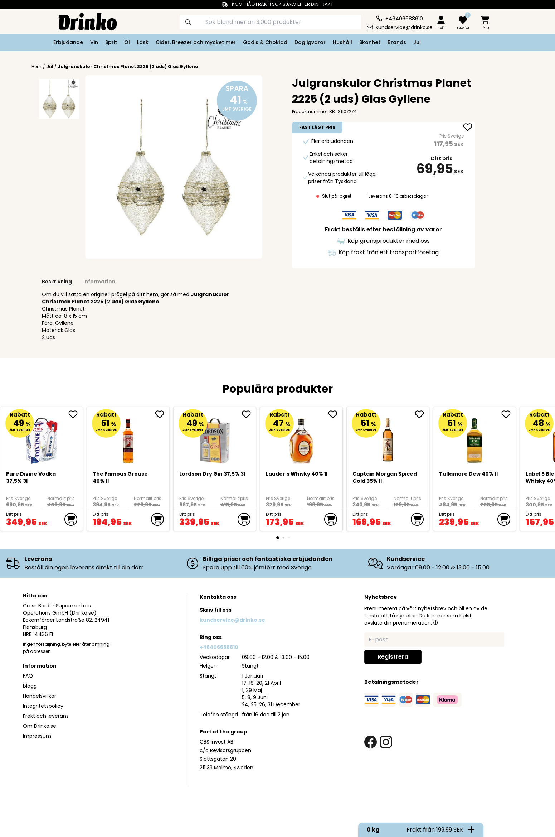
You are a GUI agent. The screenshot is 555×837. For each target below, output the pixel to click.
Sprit (111, 42)
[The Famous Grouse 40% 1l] (128, 438)
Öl (127, 42)
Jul (417, 42)
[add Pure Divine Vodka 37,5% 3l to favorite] (75, 414)
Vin (94, 42)
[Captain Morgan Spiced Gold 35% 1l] (388, 438)
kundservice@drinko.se (232, 620)
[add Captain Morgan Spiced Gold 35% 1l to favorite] (422, 414)
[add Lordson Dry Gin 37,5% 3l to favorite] (249, 414)
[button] (435, 622)
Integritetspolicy (43, 705)
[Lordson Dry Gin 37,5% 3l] (215, 438)
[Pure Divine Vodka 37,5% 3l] (42, 438)
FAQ (28, 675)
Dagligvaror (310, 42)
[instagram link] (386, 742)
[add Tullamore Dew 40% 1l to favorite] (508, 414)
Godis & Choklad (265, 42)
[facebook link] (370, 742)
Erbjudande (68, 42)
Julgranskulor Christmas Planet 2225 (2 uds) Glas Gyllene (128, 66)
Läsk (143, 42)
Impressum (37, 736)
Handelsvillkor (39, 695)
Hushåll (342, 42)
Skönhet (369, 42)
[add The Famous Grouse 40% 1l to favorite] (162, 414)
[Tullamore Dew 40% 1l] (475, 438)
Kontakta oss (218, 597)
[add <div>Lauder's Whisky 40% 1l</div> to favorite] (335, 414)
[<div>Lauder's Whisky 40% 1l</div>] (301, 438)
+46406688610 (219, 647)
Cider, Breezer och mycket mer (196, 42)
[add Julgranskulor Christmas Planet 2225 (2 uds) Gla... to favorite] (467, 127)
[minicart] (485, 22)
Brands (397, 42)
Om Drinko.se (39, 726)
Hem (36, 66)
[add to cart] (71, 519)
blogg (30, 685)
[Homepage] (82, 20)
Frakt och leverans (46, 716)
